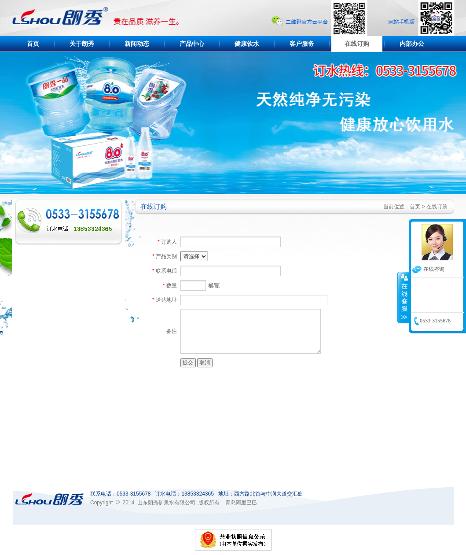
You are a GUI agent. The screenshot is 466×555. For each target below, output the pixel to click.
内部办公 (412, 44)
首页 (33, 44)
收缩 (403, 297)
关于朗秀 (82, 44)
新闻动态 (137, 44)
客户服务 (302, 44)
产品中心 (192, 44)
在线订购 (357, 44)
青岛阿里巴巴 (241, 503)
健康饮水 (247, 44)
